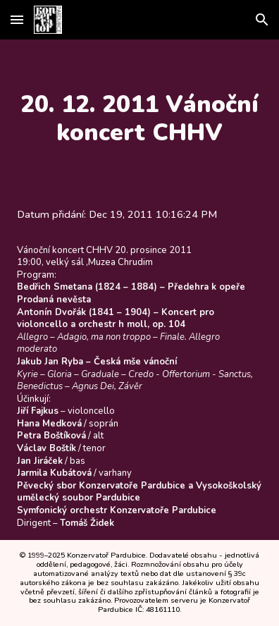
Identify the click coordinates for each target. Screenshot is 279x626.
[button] (17, 19)
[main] (139, 118)
